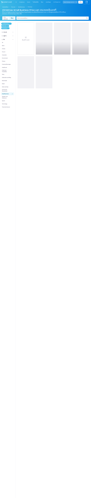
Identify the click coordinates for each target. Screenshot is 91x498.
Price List (13, 7)
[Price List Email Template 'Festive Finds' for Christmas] (26, 72)
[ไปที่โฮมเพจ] (6, 2)
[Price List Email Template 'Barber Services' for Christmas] (62, 39)
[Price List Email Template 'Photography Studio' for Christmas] (44, 39)
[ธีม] (13, 39)
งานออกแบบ (5, 18)
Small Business (21, 7)
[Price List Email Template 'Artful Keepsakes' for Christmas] (44, 72)
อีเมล (12, 18)
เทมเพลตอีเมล (5, 7)
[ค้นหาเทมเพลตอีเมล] (51, 18)
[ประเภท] (13, 32)
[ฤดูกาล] (13, 35)
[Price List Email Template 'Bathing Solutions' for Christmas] (80, 39)
